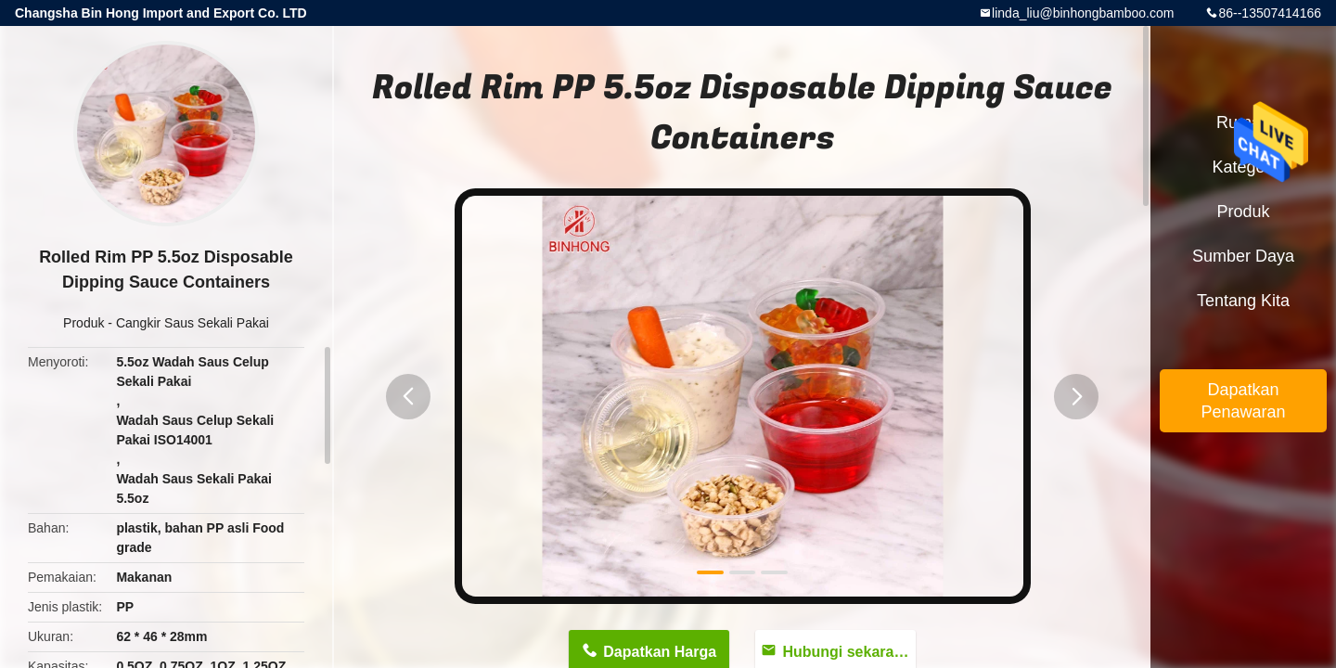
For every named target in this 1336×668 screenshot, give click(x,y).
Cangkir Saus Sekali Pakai (192, 322)
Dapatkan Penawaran (1243, 400)
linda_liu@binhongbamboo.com (1083, 13)
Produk (83, 322)
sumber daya (1243, 256)
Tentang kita (1243, 300)
